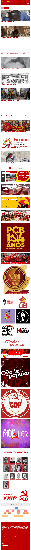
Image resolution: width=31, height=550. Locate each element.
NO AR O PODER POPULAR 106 (9, 186)
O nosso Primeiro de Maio (8, 84)
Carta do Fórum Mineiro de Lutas (10, 147)
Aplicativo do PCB (6, 173)
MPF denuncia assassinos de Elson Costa (12, 68)
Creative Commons (21, 540)
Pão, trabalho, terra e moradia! (9, 199)
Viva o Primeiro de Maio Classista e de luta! (13, 131)
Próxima (21, 168)
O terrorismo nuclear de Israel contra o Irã (13, 53)
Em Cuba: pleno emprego (8, 21)
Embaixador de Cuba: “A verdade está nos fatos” (14, 163)
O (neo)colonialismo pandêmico (10, 100)
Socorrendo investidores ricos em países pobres (14, 116)
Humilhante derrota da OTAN (9, 37)
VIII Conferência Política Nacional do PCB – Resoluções (15, 212)
